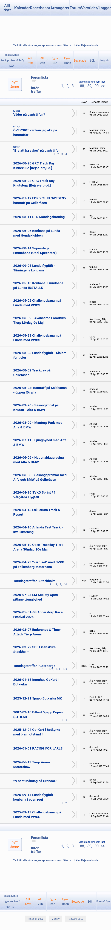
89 (89, 86)
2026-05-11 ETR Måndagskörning (39, 217)
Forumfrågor (103, 901)
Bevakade (80, 60)
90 (97, 86)
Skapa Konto (12, 54)
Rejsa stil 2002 (35, 919)
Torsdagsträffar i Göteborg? (34, 666)
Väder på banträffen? (29, 114)
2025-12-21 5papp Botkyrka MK (37, 698)
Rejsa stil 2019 (75, 919)
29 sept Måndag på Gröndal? (34, 781)
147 (51, 669)
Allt (42, 60)
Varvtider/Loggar (96, 8)
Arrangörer (59, 8)
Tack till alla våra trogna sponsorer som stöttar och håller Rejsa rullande (55, 45)
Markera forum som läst (92, 81)
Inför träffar (36, 90)
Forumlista (39, 78)
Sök (92, 60)
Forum (75, 8)
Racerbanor (40, 8)
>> (102, 86)
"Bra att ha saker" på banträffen (36, 150)
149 (64, 669)
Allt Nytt (7, 7)
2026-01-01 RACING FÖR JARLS (38, 748)
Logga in (104, 60)
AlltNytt (30, 60)
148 (57, 669)
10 (65, 584)
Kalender (22, 8)
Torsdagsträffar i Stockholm (34, 581)
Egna (55, 60)
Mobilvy (55, 919)
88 (82, 86)
